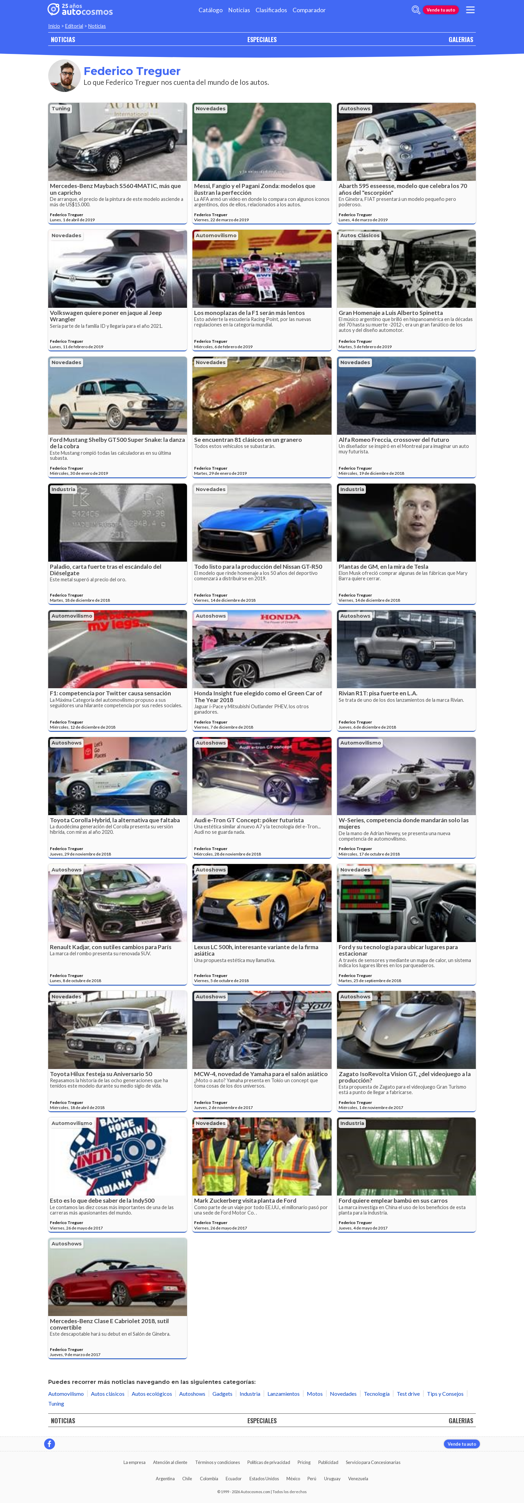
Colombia (209, 1478)
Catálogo (211, 10)
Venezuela (358, 1478)
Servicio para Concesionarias (373, 1462)
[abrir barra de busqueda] (416, 10)
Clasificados (271, 10)
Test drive (408, 1393)
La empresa (135, 1462)
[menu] (470, 10)
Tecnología (377, 1393)
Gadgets (222, 1393)
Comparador (309, 10)
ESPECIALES (262, 39)
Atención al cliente (170, 1462)
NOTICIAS (63, 39)
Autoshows (355, 109)
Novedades (211, 109)
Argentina (165, 1478)
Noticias (239, 10)
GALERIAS (461, 39)
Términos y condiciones (217, 1462)
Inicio (54, 26)
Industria (63, 489)
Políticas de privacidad (268, 1462)
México (293, 1478)
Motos (315, 1393)
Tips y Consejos (445, 1393)
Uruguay (332, 1478)
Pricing (304, 1462)
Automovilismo (216, 235)
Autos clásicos (360, 235)
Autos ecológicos (152, 1393)
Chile (187, 1478)
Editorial (74, 26)
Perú (311, 1478)
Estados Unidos (264, 1478)
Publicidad (328, 1462)
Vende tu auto (441, 10)
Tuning (61, 109)
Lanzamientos (283, 1393)
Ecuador (234, 1478)
